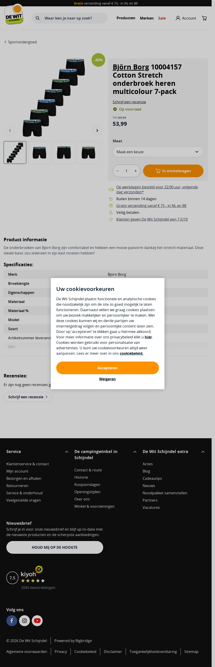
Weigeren (107, 379)
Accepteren (108, 367)
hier (148, 337)
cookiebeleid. (132, 353)
